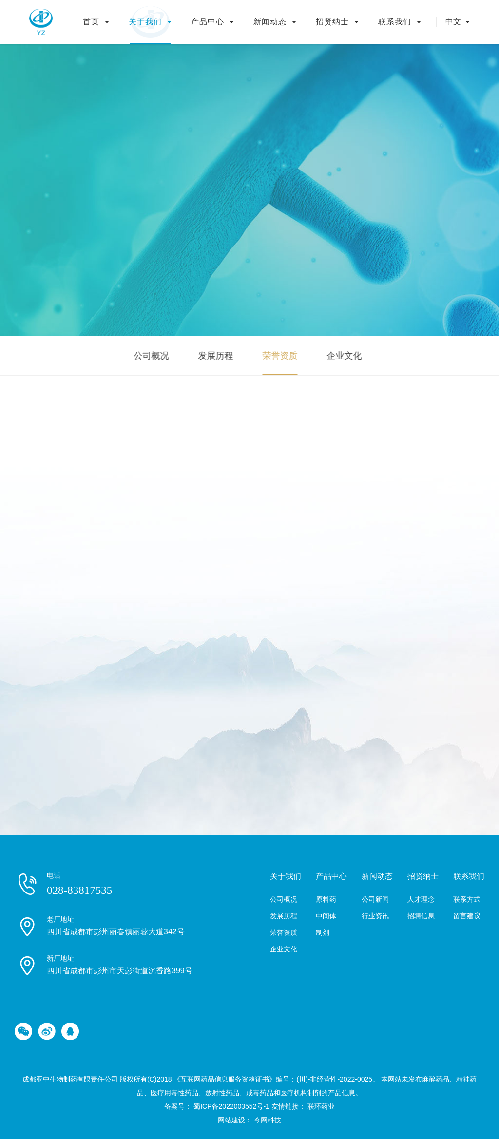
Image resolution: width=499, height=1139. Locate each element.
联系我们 (394, 22)
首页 (91, 22)
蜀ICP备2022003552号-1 (231, 1106)
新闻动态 (270, 22)
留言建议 (466, 916)
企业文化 (342, 356)
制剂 (322, 932)
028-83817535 (79, 890)
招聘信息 (421, 916)
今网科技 (267, 1120)
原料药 (326, 899)
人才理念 (421, 899)
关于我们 (145, 22)
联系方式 (466, 899)
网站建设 (231, 1120)
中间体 (326, 916)
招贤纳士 (332, 22)
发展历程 (213, 356)
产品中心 (207, 22)
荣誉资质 (277, 356)
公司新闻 (375, 899)
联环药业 (321, 1106)
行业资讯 (375, 916)
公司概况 (149, 356)
